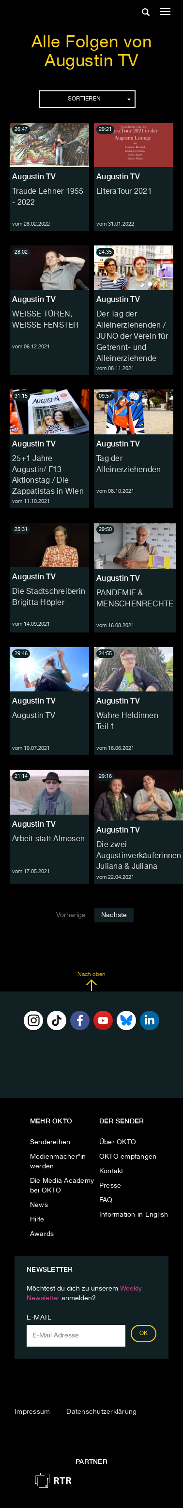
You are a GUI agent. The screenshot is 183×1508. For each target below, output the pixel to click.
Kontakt (111, 1171)
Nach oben (91, 981)
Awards (42, 1234)
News (39, 1205)
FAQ (106, 1200)
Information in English (133, 1214)
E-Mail (39, 1317)
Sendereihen (50, 1142)
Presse (110, 1185)
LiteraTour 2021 (124, 192)
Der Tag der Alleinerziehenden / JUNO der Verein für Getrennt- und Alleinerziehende (132, 336)
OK (143, 1333)
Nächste (114, 915)
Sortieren (99, 99)
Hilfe (37, 1219)
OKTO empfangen (128, 1156)
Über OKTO (117, 1142)
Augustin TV (34, 176)
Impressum (32, 1411)
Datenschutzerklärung (101, 1411)
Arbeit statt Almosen (48, 839)
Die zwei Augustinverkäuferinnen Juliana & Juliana (139, 856)
